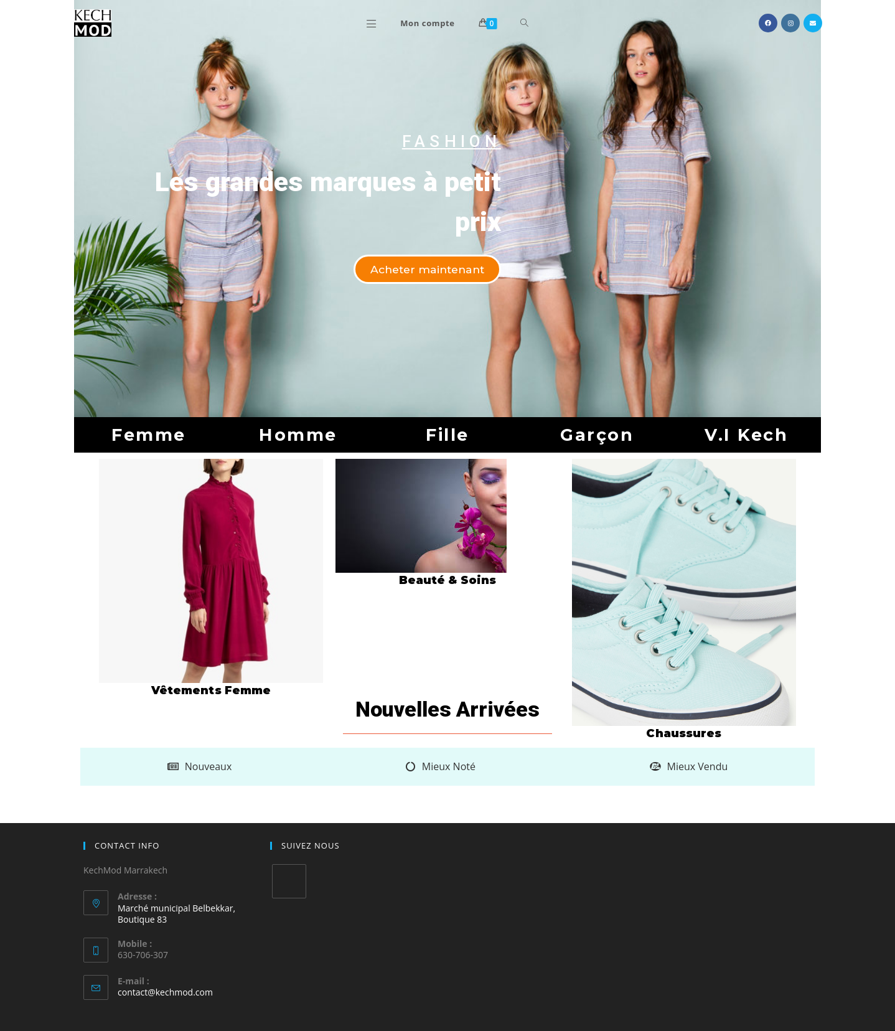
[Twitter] (289, 881)
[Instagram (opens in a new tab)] (790, 23)
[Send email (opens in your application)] (813, 23)
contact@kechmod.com (165, 992)
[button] (424, 270)
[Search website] (524, 23)
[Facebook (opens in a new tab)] (768, 23)
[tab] (199, 767)
